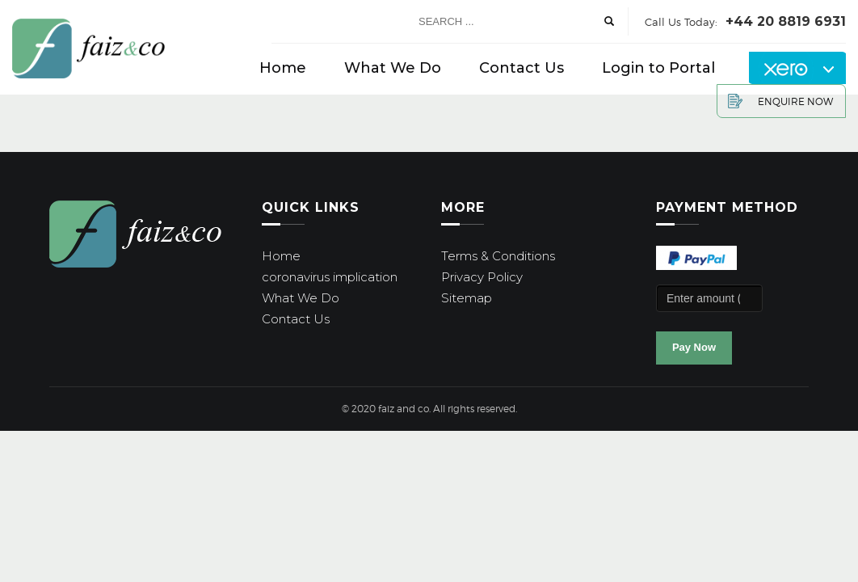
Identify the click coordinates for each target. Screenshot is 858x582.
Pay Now (694, 347)
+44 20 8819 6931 (786, 21)
